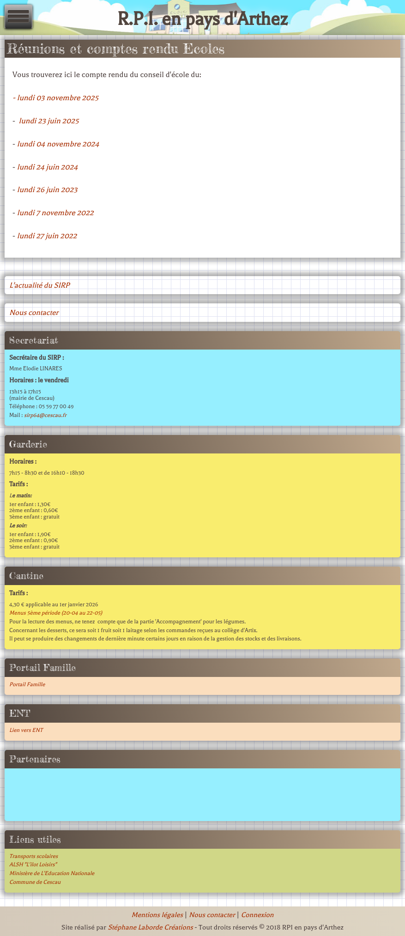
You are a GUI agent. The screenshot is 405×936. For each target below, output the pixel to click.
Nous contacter (33, 312)
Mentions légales (157, 915)
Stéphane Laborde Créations (150, 927)
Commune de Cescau (34, 882)
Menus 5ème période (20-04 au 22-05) (55, 613)
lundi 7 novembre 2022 (55, 212)
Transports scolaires (33, 856)
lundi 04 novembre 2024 (58, 143)
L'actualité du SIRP (39, 285)
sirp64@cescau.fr (45, 415)
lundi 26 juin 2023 (47, 189)
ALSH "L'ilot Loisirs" (33, 864)
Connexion (257, 915)
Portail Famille (27, 684)
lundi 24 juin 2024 (47, 167)
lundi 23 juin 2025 (49, 120)
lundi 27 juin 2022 (47, 235)
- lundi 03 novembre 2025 (55, 97)
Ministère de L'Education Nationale (51, 873)
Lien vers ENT (25, 730)
